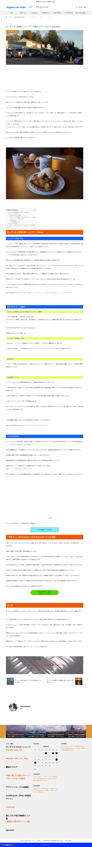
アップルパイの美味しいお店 (17, 218)
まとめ (9, 227)
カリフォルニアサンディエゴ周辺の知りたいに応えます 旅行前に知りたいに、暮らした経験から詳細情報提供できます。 (73, 748)
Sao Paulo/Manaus (69, 12)
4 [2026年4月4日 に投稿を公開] (56, 753)
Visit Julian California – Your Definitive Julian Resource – (34, 425)
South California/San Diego (12, 31)
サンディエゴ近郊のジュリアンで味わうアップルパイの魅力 (23, 217)
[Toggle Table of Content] (33, 210)
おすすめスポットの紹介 (15, 215)
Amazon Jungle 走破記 (80, 12)
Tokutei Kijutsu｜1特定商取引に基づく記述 (53, 840)
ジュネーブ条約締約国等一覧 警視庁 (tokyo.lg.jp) (21, 468)
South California (57, 12)
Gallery (39, 840)
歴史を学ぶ (14, 220)
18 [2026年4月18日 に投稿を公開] (56, 759)
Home (11, 12)
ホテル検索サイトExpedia (45, 529)
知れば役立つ (34, 12)
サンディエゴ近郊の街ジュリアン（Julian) (18, 212)
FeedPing (10, 807)
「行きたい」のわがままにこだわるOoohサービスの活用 (21, 225)
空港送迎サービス (46, 12)
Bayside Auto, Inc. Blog (17, 758)
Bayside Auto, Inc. (14, 750)
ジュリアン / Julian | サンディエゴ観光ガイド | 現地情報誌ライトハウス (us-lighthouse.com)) (51, 292)
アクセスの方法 (13, 223)
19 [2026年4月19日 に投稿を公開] (35, 762)
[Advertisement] (44, 78)
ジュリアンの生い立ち (15, 214)
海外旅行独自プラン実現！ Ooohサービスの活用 (44, 592)
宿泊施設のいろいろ (16, 221)
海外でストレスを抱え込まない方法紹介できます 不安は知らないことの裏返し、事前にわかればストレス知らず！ (46, 790)
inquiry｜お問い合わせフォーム (28, 840)
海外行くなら (23, 12)
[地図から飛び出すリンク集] (18, 821)
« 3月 (35, 769)
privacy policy (68, 840)
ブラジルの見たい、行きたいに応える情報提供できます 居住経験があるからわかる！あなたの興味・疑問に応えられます (46, 778)
